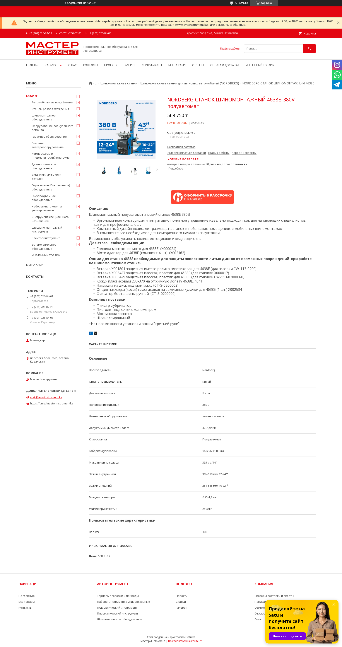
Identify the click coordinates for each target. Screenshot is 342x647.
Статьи (181, 602)
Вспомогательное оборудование (44, 246)
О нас (258, 619)
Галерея (181, 607)
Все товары (27, 602)
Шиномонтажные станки (118, 83)
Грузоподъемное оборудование (44, 198)
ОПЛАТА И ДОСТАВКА (224, 65)
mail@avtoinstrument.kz (46, 397)
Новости (182, 596)
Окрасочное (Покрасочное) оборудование (51, 187)
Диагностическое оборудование (44, 166)
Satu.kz (190, 637)
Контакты (25, 607)
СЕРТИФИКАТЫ (152, 65)
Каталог (31, 96)
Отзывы (260, 613)
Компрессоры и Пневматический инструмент (52, 155)
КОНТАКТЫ (90, 65)
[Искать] (309, 48)
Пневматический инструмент (117, 613)
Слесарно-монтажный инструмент (47, 229)
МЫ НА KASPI (177, 65)
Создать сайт (73, 3)
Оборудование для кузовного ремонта (52, 128)
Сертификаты (264, 607)
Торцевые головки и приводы (118, 596)
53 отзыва (241, 3)
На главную (27, 596)
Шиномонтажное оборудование (44, 117)
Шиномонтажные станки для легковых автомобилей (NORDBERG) (189, 83)
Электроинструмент (46, 238)
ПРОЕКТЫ (110, 65)
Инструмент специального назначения (50, 219)
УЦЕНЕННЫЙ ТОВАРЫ (260, 65)
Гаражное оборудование (49, 137)
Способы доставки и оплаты (274, 596)
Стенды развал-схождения (50, 109)
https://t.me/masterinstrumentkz (51, 403)
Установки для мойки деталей (46, 177)
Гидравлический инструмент (117, 607)
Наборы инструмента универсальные (47, 208)
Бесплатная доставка (181, 147)
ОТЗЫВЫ (198, 65)
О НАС (72, 65)
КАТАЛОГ (51, 65)
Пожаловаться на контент (185, 641)
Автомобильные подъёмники (52, 102)
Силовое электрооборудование (48, 145)
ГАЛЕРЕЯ (129, 65)
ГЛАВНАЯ (32, 65)
